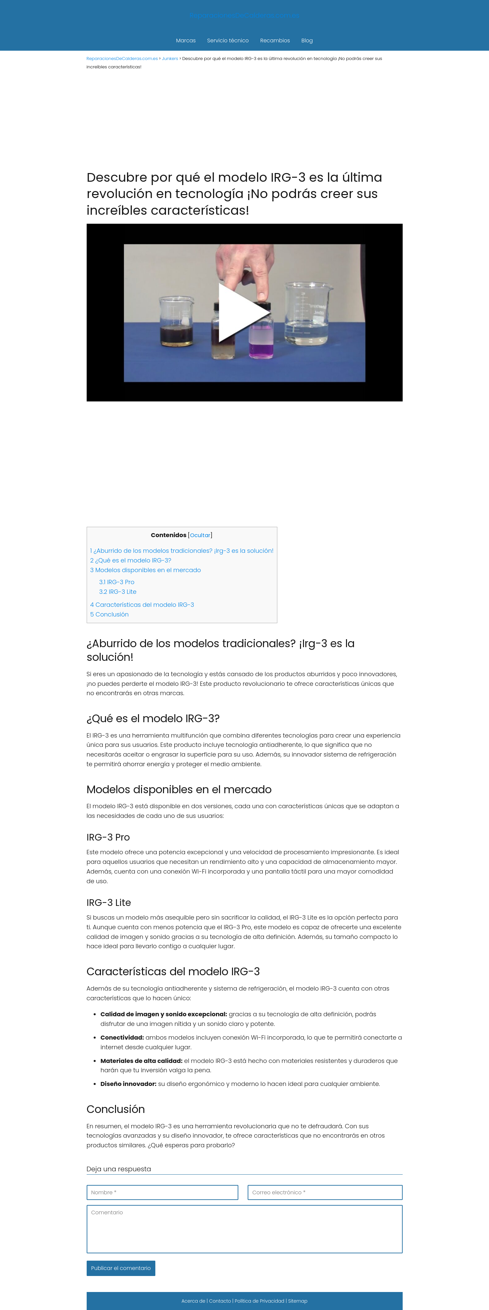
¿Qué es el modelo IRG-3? (130, 560)
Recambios (275, 40)
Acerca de (193, 1301)
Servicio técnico (228, 40)
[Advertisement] (245, 119)
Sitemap (297, 1301)
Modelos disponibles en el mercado (145, 570)
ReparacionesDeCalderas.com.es (244, 15)
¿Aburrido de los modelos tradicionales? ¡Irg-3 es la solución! (182, 550)
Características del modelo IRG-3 (142, 604)
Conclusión (109, 614)
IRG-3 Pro (117, 582)
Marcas (186, 40)
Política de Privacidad (259, 1301)
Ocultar (200, 535)
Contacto (220, 1301)
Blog (307, 40)
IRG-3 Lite (118, 591)
